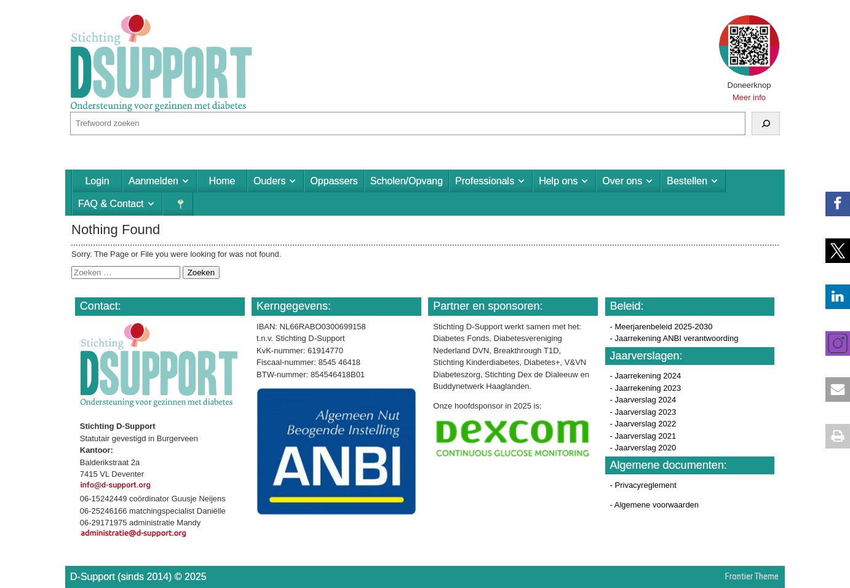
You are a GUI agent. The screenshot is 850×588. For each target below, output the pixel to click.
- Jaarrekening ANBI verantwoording (674, 338)
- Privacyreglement (643, 485)
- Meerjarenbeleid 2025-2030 (661, 326)
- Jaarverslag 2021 (643, 436)
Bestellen (687, 181)
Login (97, 181)
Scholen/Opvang (406, 181)
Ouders (269, 181)
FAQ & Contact (111, 203)
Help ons (558, 181)
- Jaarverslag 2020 (643, 447)
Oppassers (333, 181)
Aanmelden (153, 181)
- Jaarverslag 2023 (643, 412)
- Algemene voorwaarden (654, 504)
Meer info (749, 97)
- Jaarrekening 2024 (645, 375)
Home (222, 181)
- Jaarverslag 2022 (643, 423)
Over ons (622, 181)
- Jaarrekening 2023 (645, 388)
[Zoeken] (766, 123)
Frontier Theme (752, 576)
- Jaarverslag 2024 (643, 399)
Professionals (484, 181)
